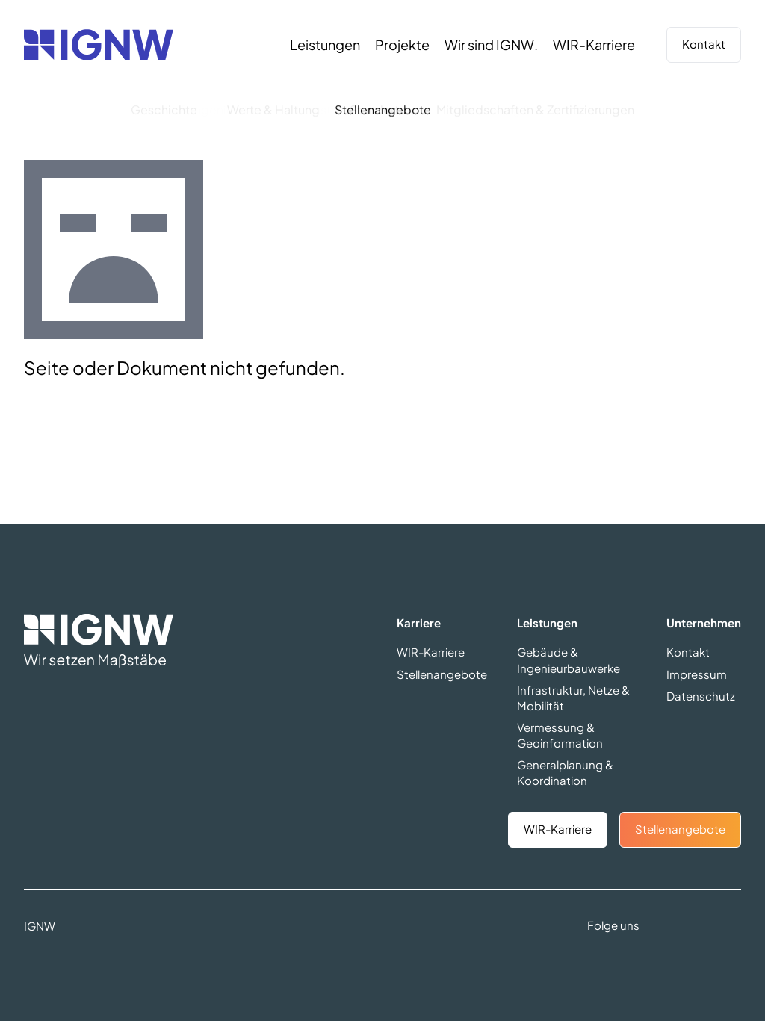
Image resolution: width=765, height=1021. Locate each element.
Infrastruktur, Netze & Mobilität (573, 698)
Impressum (696, 674)
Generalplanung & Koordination (565, 772)
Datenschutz (700, 696)
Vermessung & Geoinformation (560, 735)
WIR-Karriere (431, 652)
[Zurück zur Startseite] (98, 44)
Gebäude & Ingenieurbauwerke (568, 659)
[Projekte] (402, 45)
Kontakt (703, 44)
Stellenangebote (442, 674)
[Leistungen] (325, 45)
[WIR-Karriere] (593, 45)
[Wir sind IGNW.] (491, 45)
